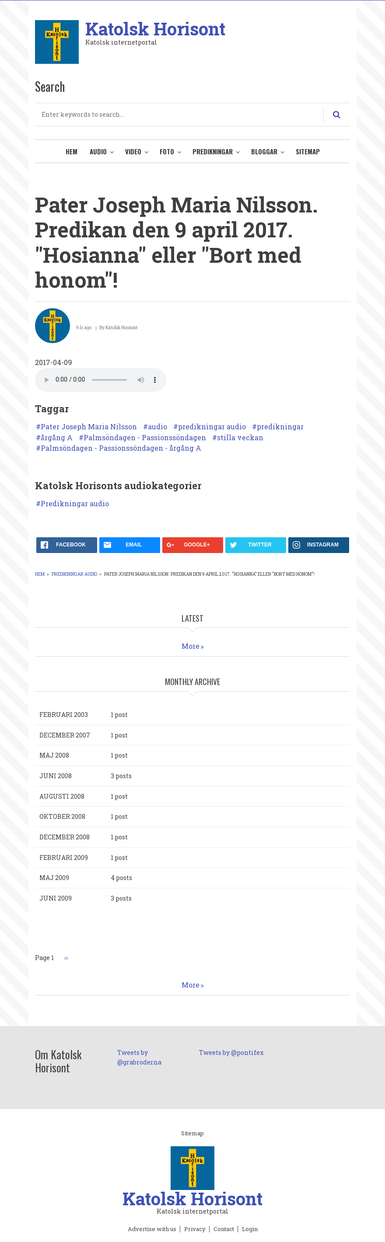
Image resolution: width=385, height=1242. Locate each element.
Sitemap (308, 151)
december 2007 (64, 735)
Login (250, 1229)
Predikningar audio (75, 503)
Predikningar (212, 151)
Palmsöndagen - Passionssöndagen (145, 437)
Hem (71, 151)
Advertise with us (152, 1229)
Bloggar (264, 151)
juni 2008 (55, 776)
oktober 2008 (62, 816)
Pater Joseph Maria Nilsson (89, 426)
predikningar (280, 426)
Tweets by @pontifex (231, 1052)
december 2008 (64, 837)
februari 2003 (63, 714)
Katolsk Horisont (155, 28)
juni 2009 (55, 898)
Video (133, 151)
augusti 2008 (61, 796)
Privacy (195, 1229)
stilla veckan (240, 437)
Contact (224, 1229)
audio (157, 426)
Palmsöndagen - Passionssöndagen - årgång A (121, 448)
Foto (167, 151)
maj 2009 (54, 877)
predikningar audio (212, 426)
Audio (98, 151)
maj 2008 (54, 755)
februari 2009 (63, 857)
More (191, 646)
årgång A (57, 437)
